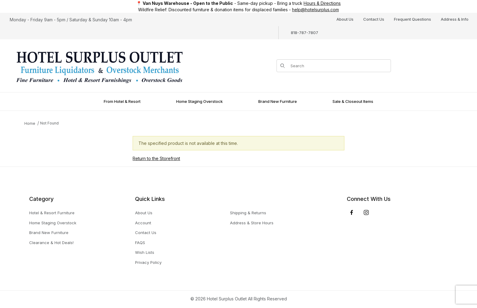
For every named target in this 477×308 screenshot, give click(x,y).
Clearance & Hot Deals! (51, 242)
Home (29, 123)
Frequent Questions (412, 19)
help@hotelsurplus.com (315, 9)
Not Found (49, 123)
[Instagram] (366, 212)
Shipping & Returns (248, 212)
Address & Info (454, 19)
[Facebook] (352, 212)
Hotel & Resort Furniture (52, 212)
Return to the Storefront (156, 158)
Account (143, 222)
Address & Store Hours (251, 222)
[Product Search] (339, 66)
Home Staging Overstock (52, 222)
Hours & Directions (322, 3)
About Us (344, 19)
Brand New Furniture (48, 232)
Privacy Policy (148, 262)
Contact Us (373, 19)
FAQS (140, 242)
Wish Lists (144, 252)
